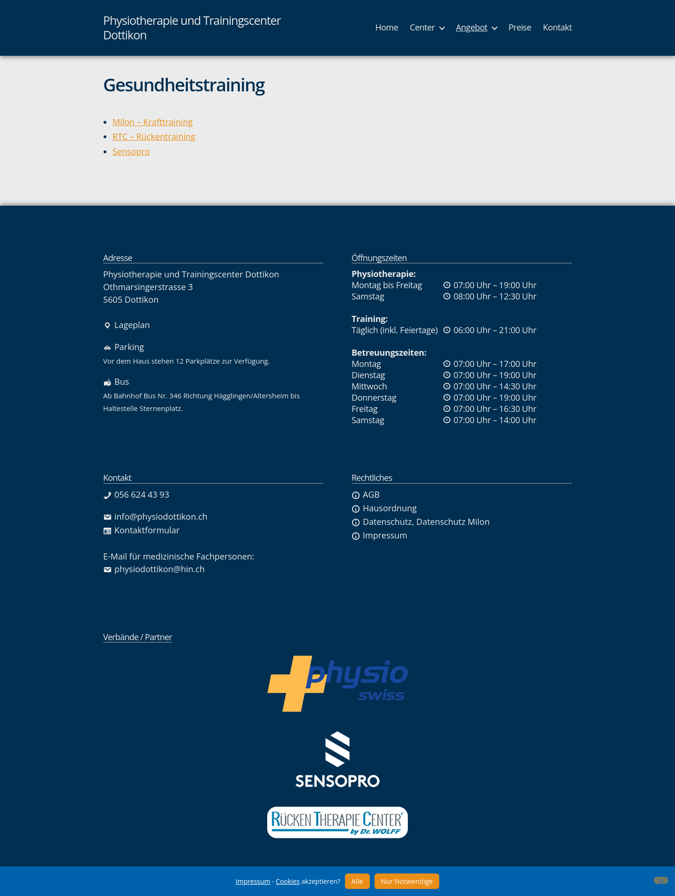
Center (422, 27)
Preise (520, 27)
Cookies (288, 881)
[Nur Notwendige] (661, 880)
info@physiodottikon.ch (155, 516)
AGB (366, 494)
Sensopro (131, 151)
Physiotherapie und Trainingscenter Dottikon (192, 28)
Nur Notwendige (407, 881)
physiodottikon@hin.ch (154, 569)
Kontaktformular (141, 530)
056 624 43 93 (136, 494)
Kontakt (557, 27)
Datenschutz (382, 521)
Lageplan (126, 324)
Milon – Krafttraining (152, 121)
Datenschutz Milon (453, 521)
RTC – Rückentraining (153, 136)
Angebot (472, 27)
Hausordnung (384, 508)
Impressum (379, 535)
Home (386, 27)
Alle (357, 881)
